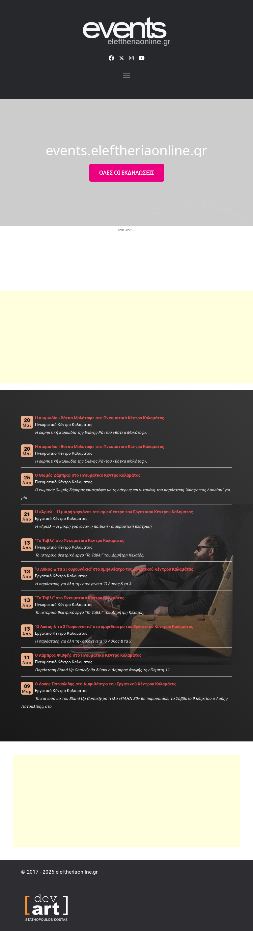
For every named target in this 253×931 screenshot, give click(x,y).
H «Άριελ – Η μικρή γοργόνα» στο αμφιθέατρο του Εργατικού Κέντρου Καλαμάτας (114, 511)
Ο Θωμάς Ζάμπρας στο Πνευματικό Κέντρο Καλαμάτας (88, 475)
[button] (126, 76)
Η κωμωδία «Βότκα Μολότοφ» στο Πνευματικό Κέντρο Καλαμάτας (99, 417)
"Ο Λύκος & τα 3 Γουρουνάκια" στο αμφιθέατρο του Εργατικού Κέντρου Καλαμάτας (114, 569)
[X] (121, 58)
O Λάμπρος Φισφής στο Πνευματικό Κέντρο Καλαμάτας (88, 655)
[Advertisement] (126, 337)
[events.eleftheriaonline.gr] (127, 32)
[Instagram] (131, 58)
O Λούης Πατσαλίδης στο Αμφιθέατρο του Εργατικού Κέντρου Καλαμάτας (106, 683)
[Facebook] (111, 58)
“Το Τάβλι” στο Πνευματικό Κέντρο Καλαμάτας (80, 540)
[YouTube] (142, 58)
